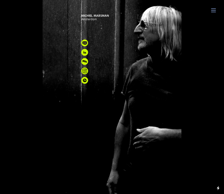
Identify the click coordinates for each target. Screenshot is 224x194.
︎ (213, 10)
